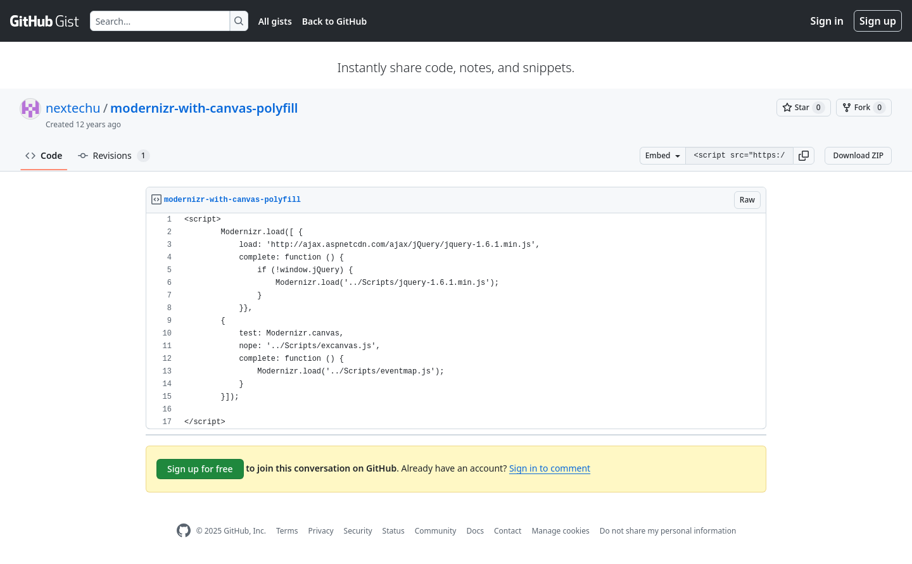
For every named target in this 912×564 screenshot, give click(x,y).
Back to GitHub (334, 21)
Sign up (877, 21)
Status (394, 530)
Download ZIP (858, 155)
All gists (275, 21)
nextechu (73, 107)
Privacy (321, 530)
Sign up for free (200, 469)
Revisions (114, 155)
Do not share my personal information (668, 530)
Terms (287, 530)
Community (436, 530)
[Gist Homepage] (45, 20)
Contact (507, 530)
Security (358, 530)
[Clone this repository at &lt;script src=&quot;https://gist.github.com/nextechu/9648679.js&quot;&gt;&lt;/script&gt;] (739, 156)
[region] (456, 321)
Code (44, 155)
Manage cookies (560, 530)
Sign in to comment (549, 468)
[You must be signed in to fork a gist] (864, 107)
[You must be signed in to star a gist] (803, 107)
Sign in (827, 21)
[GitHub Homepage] (183, 531)
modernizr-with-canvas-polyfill (204, 107)
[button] (803, 156)
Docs (475, 530)
